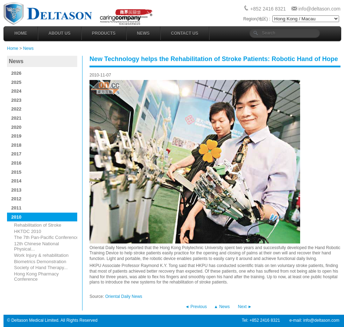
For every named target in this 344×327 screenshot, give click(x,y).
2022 (16, 109)
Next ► (245, 306)
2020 (16, 127)
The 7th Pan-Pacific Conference (46, 237)
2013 (16, 190)
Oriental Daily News (123, 296)
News (143, 33)
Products (103, 33)
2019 (16, 136)
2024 (16, 91)
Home (20, 33)
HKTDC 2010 (27, 231)
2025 (16, 82)
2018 (16, 145)
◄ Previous (196, 306)
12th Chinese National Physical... (36, 246)
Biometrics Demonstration (40, 261)
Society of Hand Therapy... (41, 267)
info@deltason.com (319, 9)
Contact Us (184, 33)
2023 (16, 100)
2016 (16, 163)
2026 (16, 73)
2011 (16, 208)
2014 (16, 180)
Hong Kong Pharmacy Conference (36, 276)
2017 (16, 153)
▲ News (222, 306)
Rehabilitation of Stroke (37, 225)
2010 (16, 217)
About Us (59, 33)
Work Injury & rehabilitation (41, 255)
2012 (16, 198)
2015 (16, 172)
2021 (16, 118)
